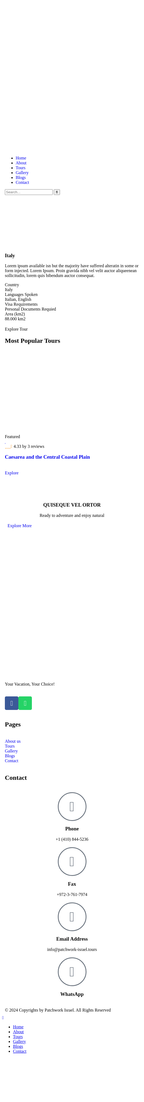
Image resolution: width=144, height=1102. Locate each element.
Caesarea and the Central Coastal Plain (47, 457)
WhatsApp (71, 994)
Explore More (20, 525)
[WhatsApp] (72, 971)
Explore (12, 473)
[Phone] (72, 806)
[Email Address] (72, 916)
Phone (72, 829)
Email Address (72, 939)
